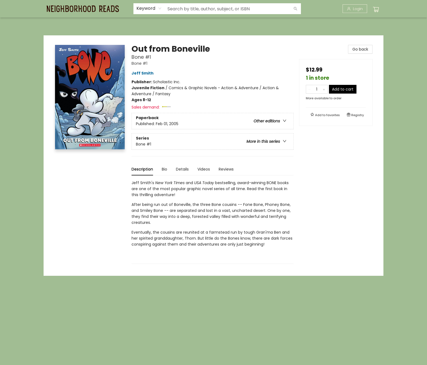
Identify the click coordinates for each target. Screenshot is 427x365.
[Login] (355, 8)
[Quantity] (317, 89)
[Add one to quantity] (324, 89)
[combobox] (149, 8)
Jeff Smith (143, 73)
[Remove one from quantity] (309, 89)
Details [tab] (182, 169)
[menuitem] (55, 23)
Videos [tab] (203, 169)
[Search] (295, 8)
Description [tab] (142, 169)
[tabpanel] (213, 222)
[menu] (213, 23)
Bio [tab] (164, 169)
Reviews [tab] (226, 169)
